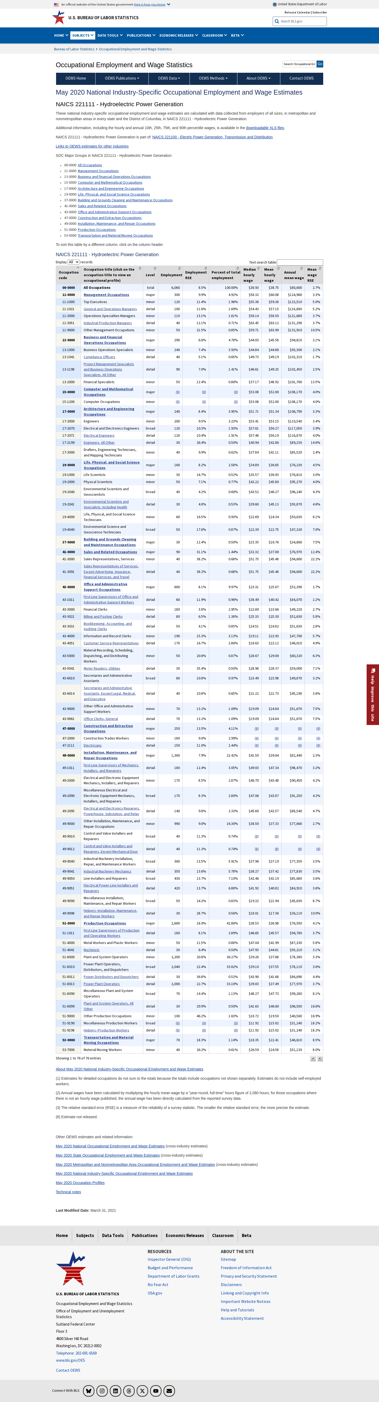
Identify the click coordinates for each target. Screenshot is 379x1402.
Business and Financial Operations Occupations (114, 176)
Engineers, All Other (99, 442)
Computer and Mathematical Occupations (110, 182)
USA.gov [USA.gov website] (155, 1293)
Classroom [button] (213, 35)
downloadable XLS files (265, 128)
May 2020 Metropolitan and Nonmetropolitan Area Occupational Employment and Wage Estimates (135, 1164)
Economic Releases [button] (177, 35)
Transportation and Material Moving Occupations (115, 235)
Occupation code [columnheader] (69, 275)
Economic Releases (185, 1235)
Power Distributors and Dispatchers (111, 976)
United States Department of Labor (299, 4)
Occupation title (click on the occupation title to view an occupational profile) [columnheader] (109, 275)
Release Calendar (298, 12)
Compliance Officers (99, 356)
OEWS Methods (212, 78)
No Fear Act (158, 1284)
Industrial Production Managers (108, 322)
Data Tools (113, 1235)
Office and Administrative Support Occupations (115, 212)
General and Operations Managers (110, 308)
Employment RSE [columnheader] (196, 275)
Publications (145, 1235)
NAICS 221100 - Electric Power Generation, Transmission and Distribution (212, 137)
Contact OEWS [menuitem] (302, 78)
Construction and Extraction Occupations (110, 217)
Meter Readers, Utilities (102, 668)
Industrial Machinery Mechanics (107, 871)
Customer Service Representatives (111, 643)
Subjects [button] (81, 35)
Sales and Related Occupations (102, 205)
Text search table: (286, 262)
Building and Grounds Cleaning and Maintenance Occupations (125, 200)
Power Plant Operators (102, 983)
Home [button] (59, 35)
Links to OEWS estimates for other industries (92, 146)
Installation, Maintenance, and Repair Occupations (117, 223)
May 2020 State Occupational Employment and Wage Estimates (108, 1155)
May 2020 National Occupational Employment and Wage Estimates (110, 1146)
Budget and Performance (170, 1267)
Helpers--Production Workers (106, 1030)
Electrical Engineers (99, 435)
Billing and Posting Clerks (103, 616)
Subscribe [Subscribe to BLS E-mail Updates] (319, 12)
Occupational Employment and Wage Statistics (135, 49)
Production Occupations (97, 229)
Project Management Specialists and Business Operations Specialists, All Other (109, 369)
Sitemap (228, 1259)
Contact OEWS (68, 1370)
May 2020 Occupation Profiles (80, 1183)
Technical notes (68, 1192)
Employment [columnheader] (171, 274)
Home (62, 1235)
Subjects (85, 1235)
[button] (313, 1058)
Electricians (93, 745)
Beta (246, 1235)
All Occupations (90, 165)
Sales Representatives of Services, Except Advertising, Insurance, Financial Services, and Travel (111, 572)
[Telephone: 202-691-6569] (98, 1353)
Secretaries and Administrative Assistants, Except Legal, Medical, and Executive (110, 693)
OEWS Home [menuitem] (76, 78)
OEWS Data (167, 78)
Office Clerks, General (101, 718)
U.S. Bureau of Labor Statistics (103, 18)
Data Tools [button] (108, 35)
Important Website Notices (246, 1301)
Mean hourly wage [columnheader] (269, 275)
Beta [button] (235, 35)
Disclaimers (231, 1284)
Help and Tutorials (237, 1309)
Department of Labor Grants (174, 1276)
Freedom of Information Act (246, 1267)
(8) (178, 392)
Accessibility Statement (242, 1318)
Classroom (223, 1235)
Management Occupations (98, 170)
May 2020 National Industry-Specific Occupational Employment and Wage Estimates (124, 1173)
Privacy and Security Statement (249, 1276)
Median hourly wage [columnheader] (249, 275)
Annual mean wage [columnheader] (294, 275)
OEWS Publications (120, 78)
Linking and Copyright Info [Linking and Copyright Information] (245, 1293)
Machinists (91, 949)
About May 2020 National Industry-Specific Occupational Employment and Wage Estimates (129, 1069)
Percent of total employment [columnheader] (226, 275)
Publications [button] (139, 35)
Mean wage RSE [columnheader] (312, 275)
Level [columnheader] (150, 274)
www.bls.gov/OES (70, 1360)
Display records (74, 262)
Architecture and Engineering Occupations (111, 188)
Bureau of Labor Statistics (74, 49)
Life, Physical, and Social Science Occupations (114, 194)
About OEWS (257, 78)
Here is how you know (149, 4)
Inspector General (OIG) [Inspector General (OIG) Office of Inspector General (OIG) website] (169, 1259)
